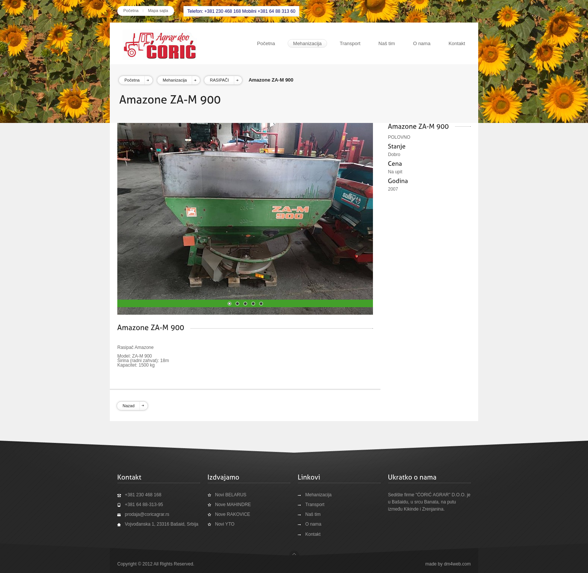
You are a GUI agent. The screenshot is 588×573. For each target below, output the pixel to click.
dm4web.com (457, 564)
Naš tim (387, 43)
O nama (421, 43)
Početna (130, 10)
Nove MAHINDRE (233, 504)
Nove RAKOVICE (232, 514)
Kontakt (457, 43)
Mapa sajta (158, 10)
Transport (349, 43)
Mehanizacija (307, 43)
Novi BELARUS (230, 494)
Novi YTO (225, 524)
